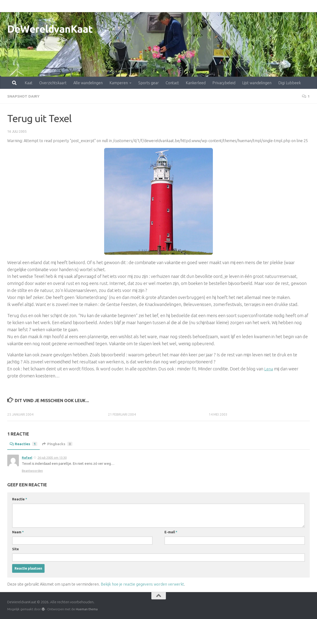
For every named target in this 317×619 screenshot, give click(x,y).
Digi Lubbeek (268, 6)
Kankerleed (174, 6)
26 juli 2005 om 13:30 (52, 457)
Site (15, 549)
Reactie (19, 499)
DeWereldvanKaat (50, 29)
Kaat (7, 6)
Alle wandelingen (66, 6)
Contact (151, 6)
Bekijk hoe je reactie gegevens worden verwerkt (142, 584)
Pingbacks (58, 444)
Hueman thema (87, 609)
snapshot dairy (24, 96)
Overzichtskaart (31, 6)
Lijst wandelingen (235, 6)
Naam (18, 532)
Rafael (27, 457)
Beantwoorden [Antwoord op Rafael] (32, 470)
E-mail (170, 532)
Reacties (24, 444)
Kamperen (97, 6)
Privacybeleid (202, 6)
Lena (268, 368)
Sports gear (127, 6)
